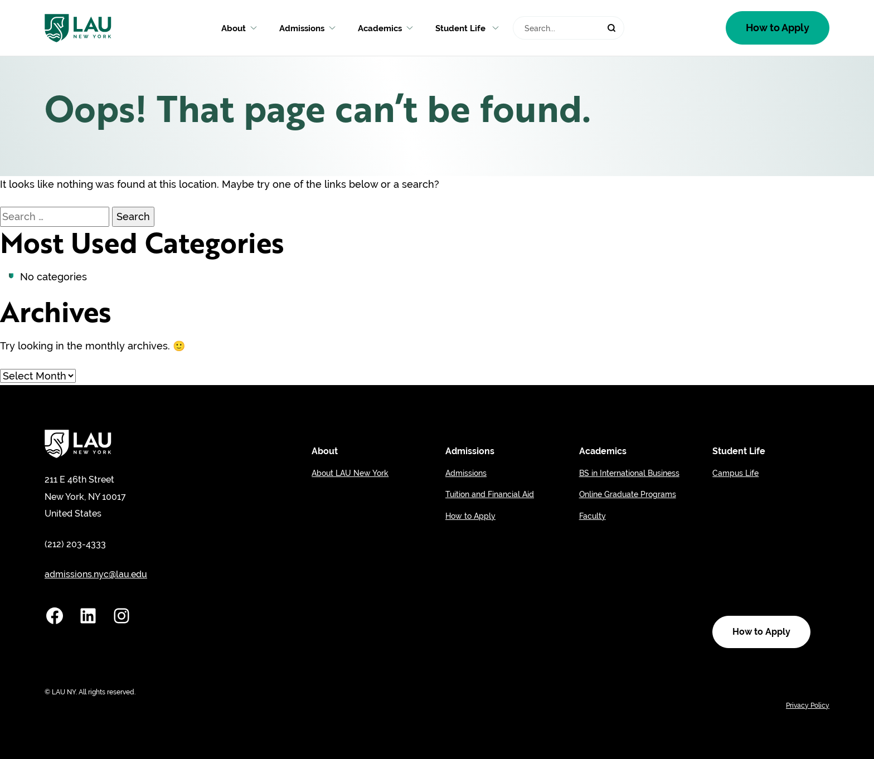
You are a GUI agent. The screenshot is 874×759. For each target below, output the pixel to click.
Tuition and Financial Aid (489, 494)
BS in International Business (629, 473)
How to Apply (777, 27)
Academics (385, 28)
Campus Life (735, 473)
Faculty (592, 516)
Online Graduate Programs (627, 494)
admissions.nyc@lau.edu (96, 574)
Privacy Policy (807, 705)
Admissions (307, 28)
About (239, 28)
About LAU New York (350, 473)
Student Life (467, 28)
